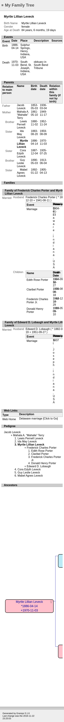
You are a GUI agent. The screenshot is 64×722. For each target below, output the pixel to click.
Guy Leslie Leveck (21, 163)
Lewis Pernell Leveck (22, 124)
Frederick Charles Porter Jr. (37, 301)
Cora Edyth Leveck (21, 153)
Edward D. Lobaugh (38, 329)
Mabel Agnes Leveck (22, 172)
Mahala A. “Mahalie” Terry (23, 114)
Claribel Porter (35, 289)
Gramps (20, 713)
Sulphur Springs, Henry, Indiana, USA (25, 51)
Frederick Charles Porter (40, 197)
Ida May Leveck (21, 134)
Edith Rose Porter (37, 279)
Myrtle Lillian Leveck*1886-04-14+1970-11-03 (29, 606)
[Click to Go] (50, 418)
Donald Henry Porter (43, 463)
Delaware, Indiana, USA (54, 238)
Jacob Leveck (21, 107)
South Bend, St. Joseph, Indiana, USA (26, 68)
